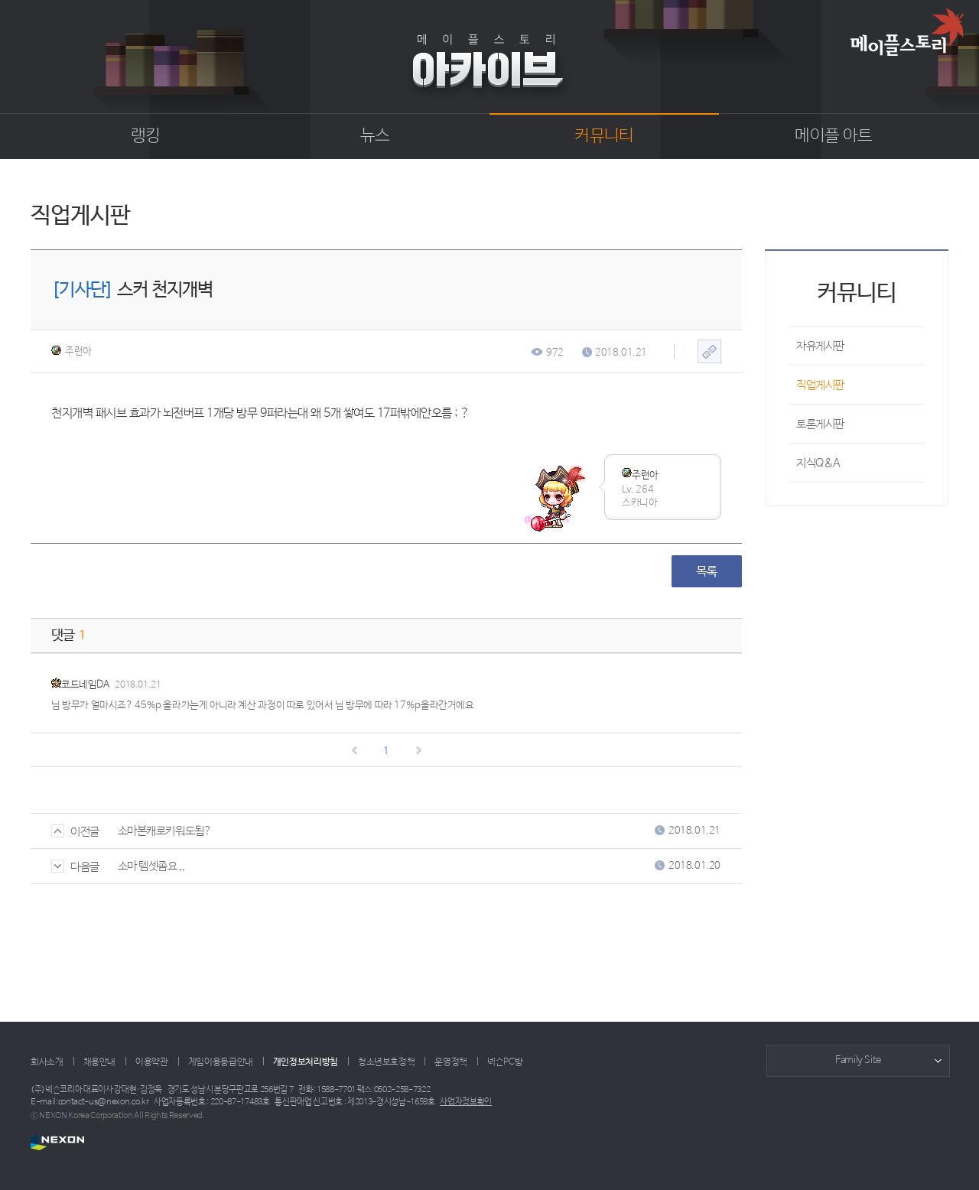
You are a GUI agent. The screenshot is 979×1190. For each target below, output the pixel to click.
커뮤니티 (603, 136)
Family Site (858, 1060)
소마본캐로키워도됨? (165, 830)
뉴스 (375, 136)
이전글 (75, 831)
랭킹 (146, 136)
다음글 (75, 866)
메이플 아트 (833, 136)
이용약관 (151, 1062)
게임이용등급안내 (220, 1062)
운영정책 (450, 1062)
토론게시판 (820, 424)
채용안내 (99, 1062)
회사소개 (47, 1062)
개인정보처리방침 (305, 1062)
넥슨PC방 (504, 1062)
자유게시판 (820, 346)
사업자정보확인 (466, 1102)
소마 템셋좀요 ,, (151, 866)
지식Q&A (818, 463)
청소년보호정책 (386, 1062)
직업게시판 (820, 385)
